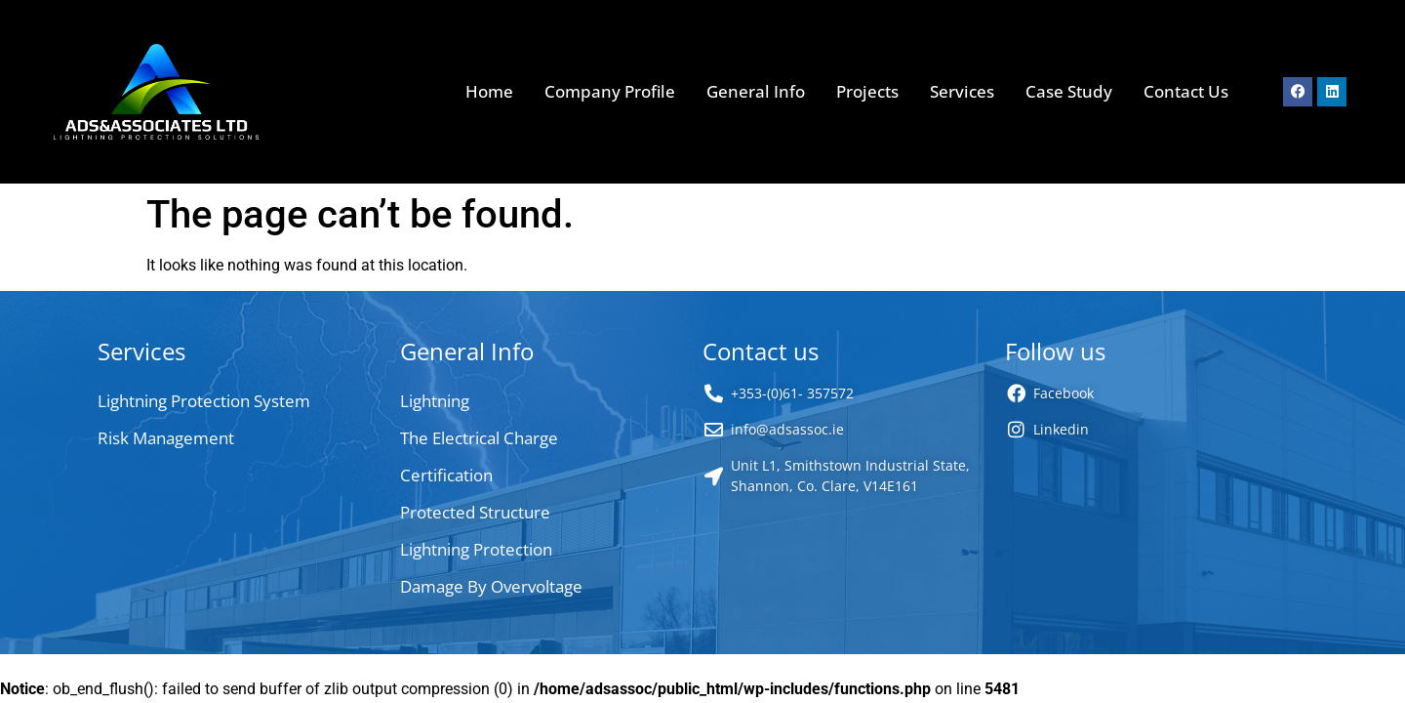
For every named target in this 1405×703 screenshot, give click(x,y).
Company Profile (609, 91)
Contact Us (1186, 91)
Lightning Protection (476, 549)
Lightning (434, 401)
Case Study (1068, 91)
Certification (446, 475)
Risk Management (166, 438)
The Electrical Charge (479, 438)
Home (489, 91)
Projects (867, 91)
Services (962, 91)
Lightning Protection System (204, 401)
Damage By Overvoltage (491, 586)
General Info (755, 91)
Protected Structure (475, 512)
